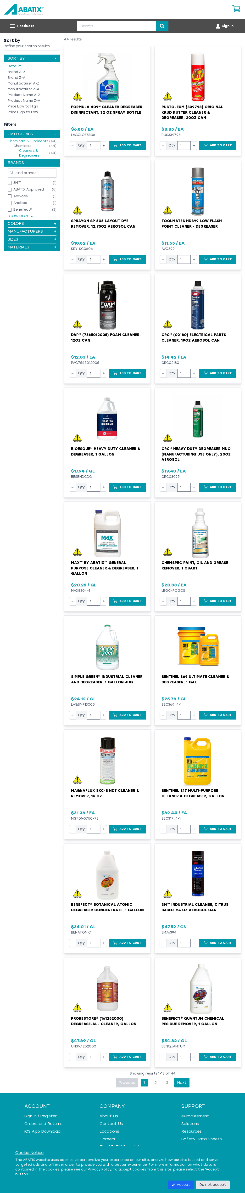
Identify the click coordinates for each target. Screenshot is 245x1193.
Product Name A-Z (24, 95)
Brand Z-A (16, 78)
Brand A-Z (16, 72)
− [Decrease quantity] (72, 145)
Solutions (190, 1123)
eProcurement (195, 1116)
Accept (181, 1185)
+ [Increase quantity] (103, 145)
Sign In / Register (40, 1116)
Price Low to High (23, 106)
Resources (191, 1131)
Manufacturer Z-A (23, 89)
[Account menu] (224, 26)
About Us (109, 1116)
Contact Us (111, 1123)
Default (14, 66)
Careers (107, 1139)
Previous (127, 1082)
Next (182, 1082)
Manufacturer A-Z (23, 83)
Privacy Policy (99, 1169)
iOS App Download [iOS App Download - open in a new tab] (42, 1131)
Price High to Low (23, 112)
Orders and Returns (43, 1123)
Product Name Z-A (24, 101)
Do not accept (213, 1185)
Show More (21, 216)
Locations (109, 1131)
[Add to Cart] (127, 145)
